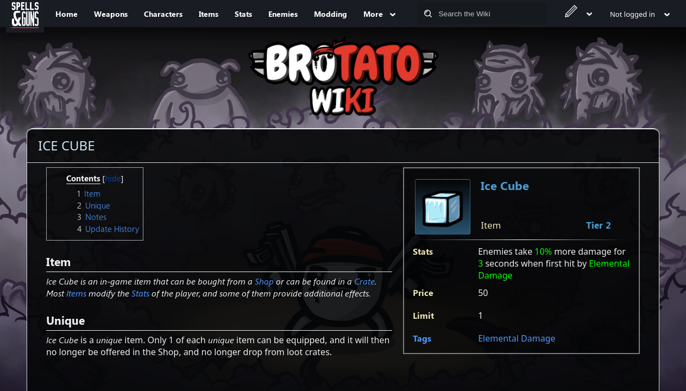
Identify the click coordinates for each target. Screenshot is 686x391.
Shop (264, 281)
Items (76, 293)
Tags (422, 338)
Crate (364, 281)
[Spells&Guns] (25, 13)
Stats (140, 293)
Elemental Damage (516, 338)
